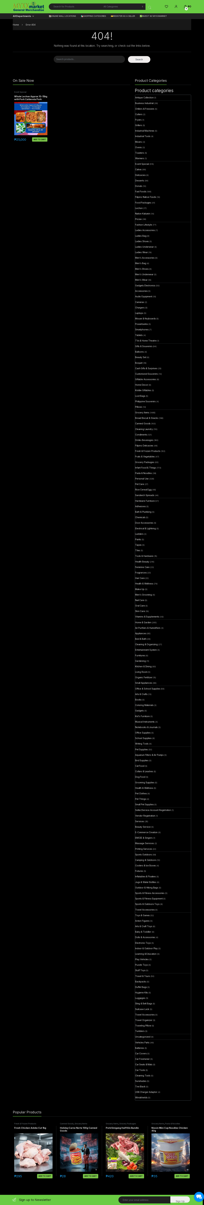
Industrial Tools (142, 136)
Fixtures (139, 871)
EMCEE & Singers (144, 837)
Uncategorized (142, 1036)
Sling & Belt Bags (143, 1003)
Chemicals (140, 517)
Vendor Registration (145, 815)
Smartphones (141, 329)
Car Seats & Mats (143, 1064)
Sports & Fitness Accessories (149, 893)
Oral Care (140, 605)
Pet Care (139, 484)
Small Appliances (143, 683)
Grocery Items (142, 412)
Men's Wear (141, 279)
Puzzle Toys (141, 964)
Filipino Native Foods (145, 197)
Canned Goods (142, 423)
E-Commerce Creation (146, 832)
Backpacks (140, 981)
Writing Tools (141, 743)
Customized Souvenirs (146, 373)
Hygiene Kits (141, 992)
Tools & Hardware (144, 556)
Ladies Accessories (145, 230)
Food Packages (143, 202)
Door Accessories (144, 522)
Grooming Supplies (144, 782)
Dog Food (140, 777)
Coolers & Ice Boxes (145, 865)
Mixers (138, 142)
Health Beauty (142, 561)
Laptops (139, 313)
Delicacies (140, 175)
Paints (138, 539)
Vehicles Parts (142, 1042)
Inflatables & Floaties (145, 876)
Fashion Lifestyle (143, 224)
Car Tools (140, 1070)
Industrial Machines (144, 130)
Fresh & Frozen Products (147, 451)
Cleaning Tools (142, 1075)
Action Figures (142, 920)
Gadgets (139, 710)
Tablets (139, 335)
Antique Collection (144, 97)
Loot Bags (140, 396)
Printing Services (143, 849)
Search (139, 59)
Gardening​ (140, 661)
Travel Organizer (143, 1020)
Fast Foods (140, 191)
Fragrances (141, 572)
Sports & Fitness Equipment (149, 898)
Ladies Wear (141, 252)
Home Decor (141, 384)
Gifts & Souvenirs (143, 346)
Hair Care (140, 578)
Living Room (141, 672)
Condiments (141, 434)
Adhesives (140, 506)
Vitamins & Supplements (147, 616)
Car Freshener (142, 1059)
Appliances (140, 633)
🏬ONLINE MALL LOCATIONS (62, 16)
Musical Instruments (145, 721)
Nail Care (139, 600)
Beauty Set (140, 357)
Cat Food (139, 766)
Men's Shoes (141, 269)
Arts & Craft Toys (143, 926)
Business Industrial (144, 103)
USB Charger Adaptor (146, 1092)
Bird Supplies (141, 760)
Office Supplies (143, 732)
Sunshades (140, 1081)
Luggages (140, 998)
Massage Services (144, 843)
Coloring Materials (144, 705)
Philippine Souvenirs (145, 401)
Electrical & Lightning (145, 528)
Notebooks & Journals (146, 727)
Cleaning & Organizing (146, 644)
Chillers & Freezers (144, 108)
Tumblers (140, 1031)
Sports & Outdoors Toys (147, 904)
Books (138, 699)
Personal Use (142, 478)
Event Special (20, 92)
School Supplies (143, 738)
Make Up (139, 589)
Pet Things (140, 799)
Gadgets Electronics (145, 285)
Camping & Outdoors (145, 860)
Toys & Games (142, 915)
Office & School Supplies (147, 688)
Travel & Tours (142, 976)
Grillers (138, 125)
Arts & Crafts (141, 694)
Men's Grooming (143, 594)
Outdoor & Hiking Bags (146, 887)
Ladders (139, 534)
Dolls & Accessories (145, 937)
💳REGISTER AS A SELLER (123, 16)
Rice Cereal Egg (143, 489)
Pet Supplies (141, 749)
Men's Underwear (144, 274)
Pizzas (138, 219)
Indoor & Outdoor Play (146, 948)
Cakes (138, 169)
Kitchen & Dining (143, 666)
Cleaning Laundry (144, 429)
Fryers (138, 119)
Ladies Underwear (144, 246)
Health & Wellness (144, 583)
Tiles (137, 550)
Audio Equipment (143, 296)
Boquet (139, 363)
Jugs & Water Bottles (145, 882)
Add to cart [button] (39, 139)
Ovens (138, 147)
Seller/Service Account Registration (153, 810)
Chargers (140, 307)
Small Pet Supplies (144, 804)
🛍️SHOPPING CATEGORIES (93, 16)
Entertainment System (146, 649)
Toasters (139, 152)
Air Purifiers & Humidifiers (147, 628)
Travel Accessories (145, 909)
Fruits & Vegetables (145, 456)
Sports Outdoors (143, 854)
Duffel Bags (141, 987)
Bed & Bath (140, 639)
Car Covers (141, 1053)
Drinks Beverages (144, 440)
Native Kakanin (142, 213)
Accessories (141, 291)
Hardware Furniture (145, 501)
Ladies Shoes (142, 241)
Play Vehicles (142, 959)
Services (139, 821)
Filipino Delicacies (144, 445)
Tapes (138, 545)
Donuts (138, 186)
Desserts (139, 180)
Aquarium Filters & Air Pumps (149, 755)
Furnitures (140, 655)
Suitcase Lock (142, 1009)
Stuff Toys (140, 970)
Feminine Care (142, 567)
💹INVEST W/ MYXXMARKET (153, 16)
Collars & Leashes (144, 771)
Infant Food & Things (145, 467)
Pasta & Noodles (143, 473)
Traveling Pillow (143, 1025)
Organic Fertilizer (143, 677)
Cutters (138, 114)
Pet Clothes (141, 793)
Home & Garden (143, 622)
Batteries (139, 1048)
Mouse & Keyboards (145, 318)
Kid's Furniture (142, 716)
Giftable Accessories (145, 379)
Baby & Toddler (143, 931)
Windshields (141, 1097)
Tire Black (140, 1086)
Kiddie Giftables (143, 390)
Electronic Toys (143, 943)
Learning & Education (145, 954)
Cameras (139, 302)
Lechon (139, 208)
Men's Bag (140, 263)
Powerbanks (141, 324)
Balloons (139, 351)
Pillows (138, 407)
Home (16, 24)
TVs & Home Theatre (145, 340)
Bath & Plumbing (143, 511)
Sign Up (180, 1201)
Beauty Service (143, 826)
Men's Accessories (145, 257)
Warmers (139, 158)
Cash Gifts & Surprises (146, 368)
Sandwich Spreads (144, 495)
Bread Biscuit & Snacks (146, 418)
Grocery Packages (144, 462)
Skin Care (140, 611)
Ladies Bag (140, 235)
